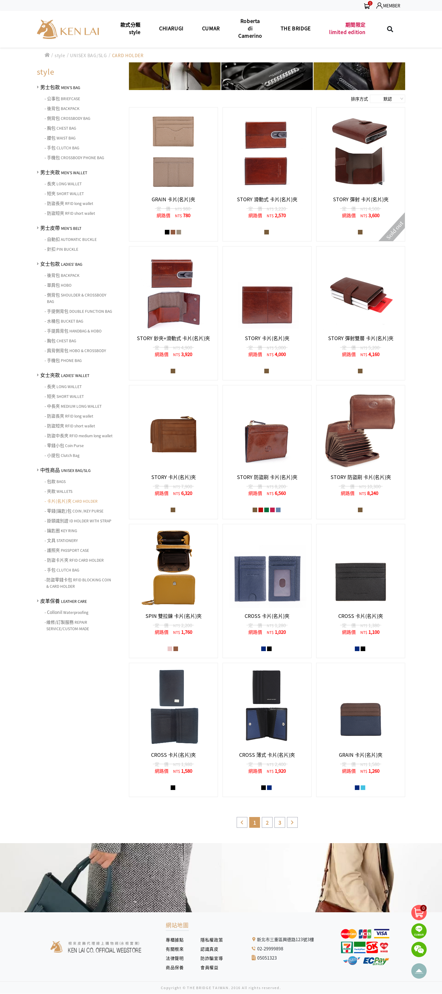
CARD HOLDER (128, 55)
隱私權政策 (209, 940)
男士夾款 (63, 172)
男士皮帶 (60, 227)
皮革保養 (63, 600)
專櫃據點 (175, 940)
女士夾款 (64, 375)
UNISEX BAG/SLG (88, 55)
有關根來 (177, 949)
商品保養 (177, 967)
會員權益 (211, 967)
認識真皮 (211, 949)
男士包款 (60, 87)
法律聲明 (177, 958)
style (60, 55)
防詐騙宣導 (211, 958)
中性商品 (65, 469)
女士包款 (61, 263)
